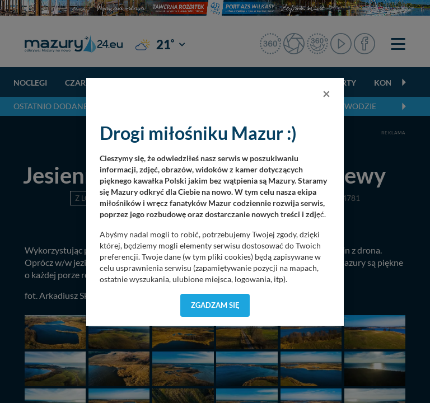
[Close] (326, 93)
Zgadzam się (215, 305)
